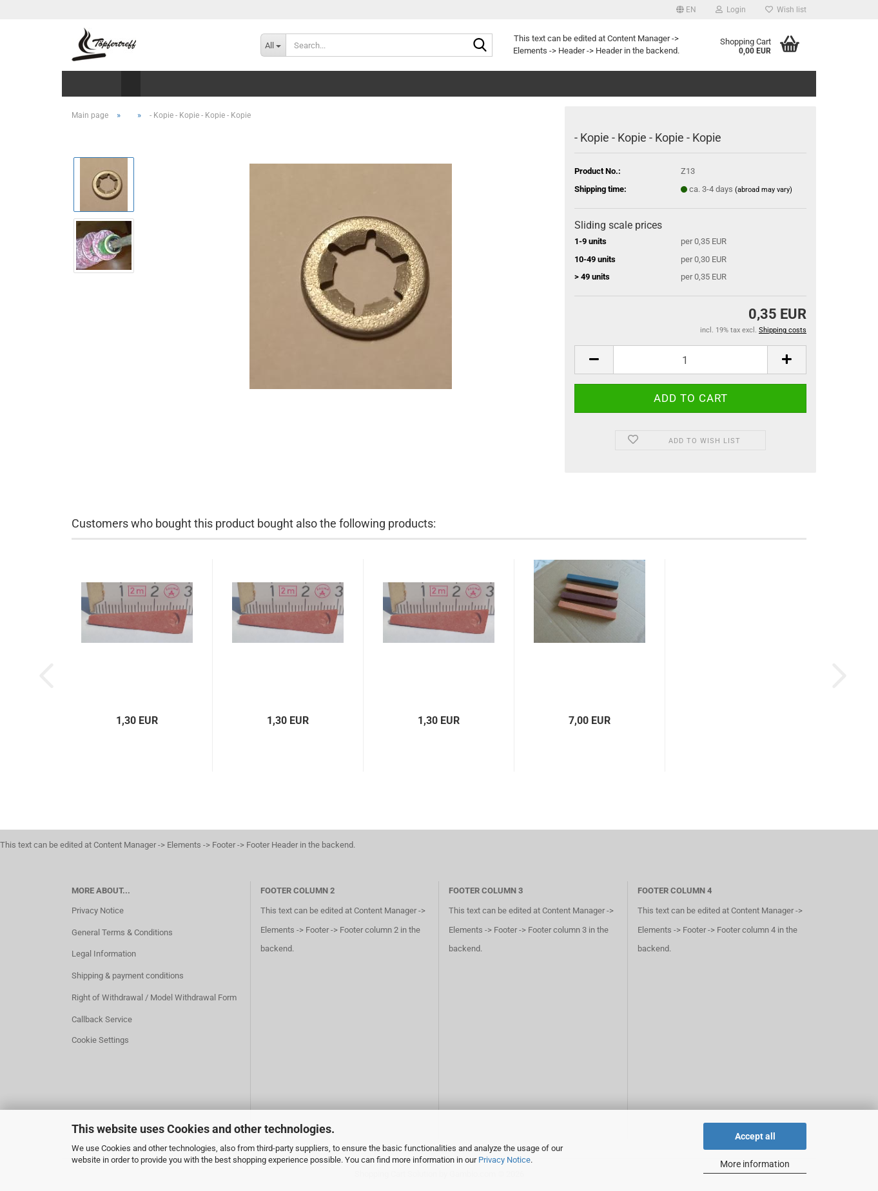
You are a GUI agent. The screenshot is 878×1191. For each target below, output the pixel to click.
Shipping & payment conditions (128, 975)
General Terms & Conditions (122, 932)
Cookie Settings (100, 1040)
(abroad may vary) (763, 190)
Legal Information (104, 953)
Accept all (755, 1136)
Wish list (785, 9)
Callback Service (102, 1019)
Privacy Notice (504, 1160)
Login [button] (731, 9)
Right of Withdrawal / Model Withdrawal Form (154, 997)
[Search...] (273, 45)
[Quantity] (690, 359)
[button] (686, 9)
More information (755, 1164)
